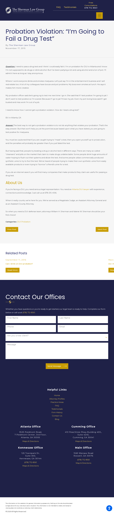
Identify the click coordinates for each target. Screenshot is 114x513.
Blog (57, 419)
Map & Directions (83, 463)
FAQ (58, 7)
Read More (12, 270)
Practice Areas (57, 402)
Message (11, 345)
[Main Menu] (99, 15)
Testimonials (70, 7)
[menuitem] (57, 395)
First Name (12, 318)
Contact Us (57, 416)
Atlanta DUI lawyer (80, 189)
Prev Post (11, 229)
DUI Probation (23, 222)
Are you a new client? (18, 336)
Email (62, 327)
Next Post (102, 229)
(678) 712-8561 (28, 312)
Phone (10, 327)
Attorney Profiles (57, 399)
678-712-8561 (90, 8)
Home (57, 395)
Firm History (57, 412)
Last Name (64, 318)
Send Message (57, 366)
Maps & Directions (30, 441)
